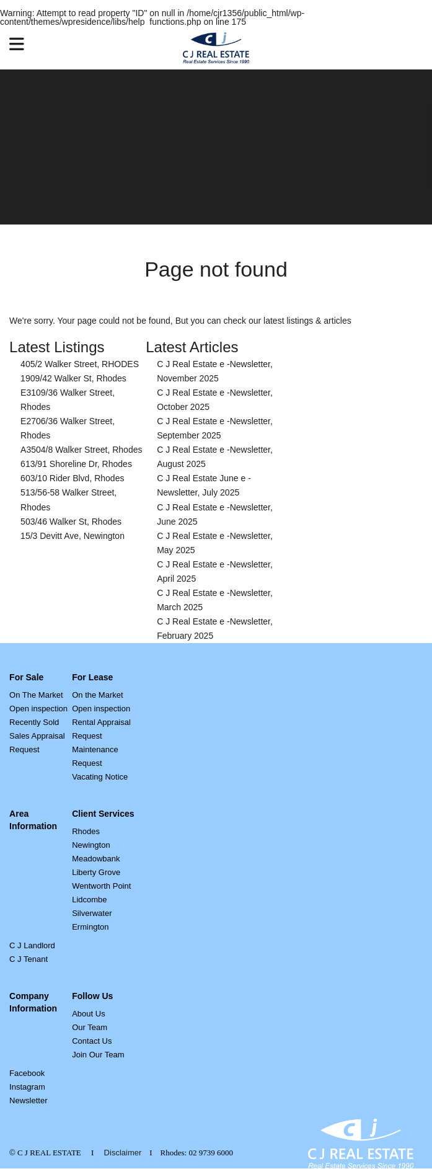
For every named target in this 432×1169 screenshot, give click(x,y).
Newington (91, 845)
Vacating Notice (100, 776)
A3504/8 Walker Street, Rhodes (81, 450)
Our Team (89, 1027)
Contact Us (92, 1041)
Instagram (27, 1086)
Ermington (90, 926)
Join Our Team (98, 1054)
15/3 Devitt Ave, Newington (72, 536)
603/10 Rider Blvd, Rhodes (72, 478)
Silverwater (92, 913)
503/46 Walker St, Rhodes (70, 522)
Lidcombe (89, 899)
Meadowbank (96, 858)
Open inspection (38, 708)
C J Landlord (32, 945)
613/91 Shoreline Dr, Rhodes (76, 464)
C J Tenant (28, 959)
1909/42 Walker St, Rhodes (73, 378)
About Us (88, 1013)
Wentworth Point (101, 886)
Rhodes (86, 831)
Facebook (27, 1073)
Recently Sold (34, 722)
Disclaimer (123, 1152)
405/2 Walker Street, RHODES (79, 364)
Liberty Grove (96, 872)
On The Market (36, 695)
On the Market (97, 695)
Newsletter (28, 1100)
